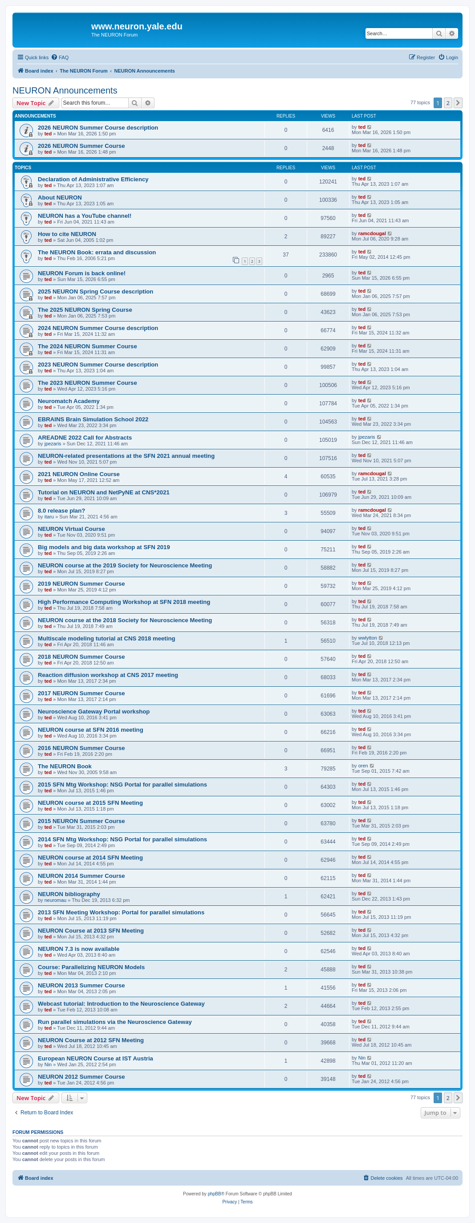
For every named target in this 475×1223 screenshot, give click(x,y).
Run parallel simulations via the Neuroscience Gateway (115, 1022)
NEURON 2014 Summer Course (81, 875)
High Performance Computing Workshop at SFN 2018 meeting (124, 602)
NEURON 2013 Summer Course (81, 985)
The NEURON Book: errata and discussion (97, 252)
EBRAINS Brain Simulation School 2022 (93, 419)
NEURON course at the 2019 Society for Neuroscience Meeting (125, 565)
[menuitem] (60, 57)
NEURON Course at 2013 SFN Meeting (91, 930)
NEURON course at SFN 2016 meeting (90, 729)
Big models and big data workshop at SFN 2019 (104, 547)
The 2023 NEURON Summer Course (87, 382)
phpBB (214, 1193)
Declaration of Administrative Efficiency (93, 179)
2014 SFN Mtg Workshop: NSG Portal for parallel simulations (122, 839)
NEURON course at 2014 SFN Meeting (90, 857)
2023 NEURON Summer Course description (98, 364)
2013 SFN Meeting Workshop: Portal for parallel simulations (121, 912)
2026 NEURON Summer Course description (98, 127)
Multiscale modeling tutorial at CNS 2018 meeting (106, 638)
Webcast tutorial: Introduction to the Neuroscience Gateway (121, 1003)
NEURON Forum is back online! (82, 273)
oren (363, 765)
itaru (49, 516)
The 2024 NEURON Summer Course (87, 346)
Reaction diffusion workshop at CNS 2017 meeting (108, 675)
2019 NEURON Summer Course (81, 583)
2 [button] (448, 103)
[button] (458, 103)
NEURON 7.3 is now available (78, 949)
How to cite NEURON (67, 234)
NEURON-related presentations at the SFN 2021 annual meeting (126, 456)
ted (48, 133)
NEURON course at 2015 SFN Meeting (90, 802)
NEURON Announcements (65, 90)
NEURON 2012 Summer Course (81, 1076)
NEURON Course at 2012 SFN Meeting (91, 1040)
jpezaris (53, 443)
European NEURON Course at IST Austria (95, 1058)
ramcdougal (372, 233)
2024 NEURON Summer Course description (98, 328)
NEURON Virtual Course (71, 529)
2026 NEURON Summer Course (81, 146)
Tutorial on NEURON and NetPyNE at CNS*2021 (104, 492)
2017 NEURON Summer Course (81, 693)
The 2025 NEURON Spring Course (85, 309)
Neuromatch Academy (69, 401)
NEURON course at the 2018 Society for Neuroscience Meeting (125, 620)
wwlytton (367, 637)
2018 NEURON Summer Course (81, 656)
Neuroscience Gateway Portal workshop (94, 711)
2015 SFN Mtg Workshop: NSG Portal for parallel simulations (122, 784)
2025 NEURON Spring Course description (95, 291)
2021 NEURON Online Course (79, 474)
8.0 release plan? (61, 510)
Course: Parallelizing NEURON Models (91, 967)
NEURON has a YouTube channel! (84, 215)
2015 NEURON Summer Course (81, 821)
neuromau (56, 900)
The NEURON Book (65, 766)
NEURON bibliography (69, 894)
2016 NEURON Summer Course (81, 748)
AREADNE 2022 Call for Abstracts (85, 437)
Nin (48, 1064)
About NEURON (60, 197)
